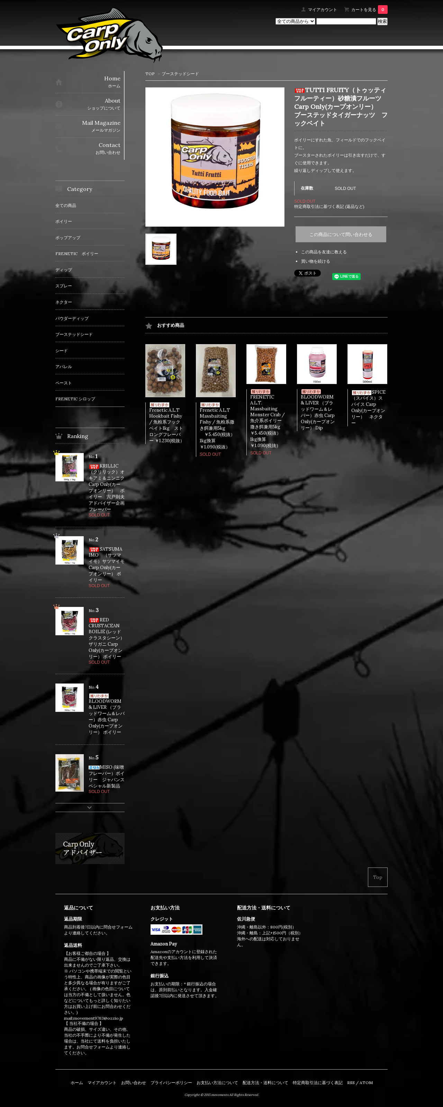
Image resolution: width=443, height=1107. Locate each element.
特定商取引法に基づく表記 (318, 1082)
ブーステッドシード (180, 73)
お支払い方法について (217, 1082)
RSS (351, 1082)
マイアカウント (322, 9)
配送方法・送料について (265, 1082)
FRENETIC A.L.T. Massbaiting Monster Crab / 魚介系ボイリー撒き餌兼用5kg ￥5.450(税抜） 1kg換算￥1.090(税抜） (272, 418)
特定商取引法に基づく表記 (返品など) (329, 206)
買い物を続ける (315, 261)
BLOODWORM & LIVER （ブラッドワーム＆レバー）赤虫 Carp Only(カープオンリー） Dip (318, 410)
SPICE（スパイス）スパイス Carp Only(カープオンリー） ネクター (368, 407)
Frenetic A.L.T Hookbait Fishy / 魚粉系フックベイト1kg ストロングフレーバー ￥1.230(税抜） (166, 423)
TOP (150, 73)
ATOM (366, 1082)
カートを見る (369, 9)
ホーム (77, 1082)
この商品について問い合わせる (340, 234)
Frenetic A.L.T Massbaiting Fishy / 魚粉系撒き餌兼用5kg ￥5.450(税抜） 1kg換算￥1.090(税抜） (222, 426)
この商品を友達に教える (324, 251)
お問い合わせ (133, 1082)
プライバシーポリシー (171, 1082)
